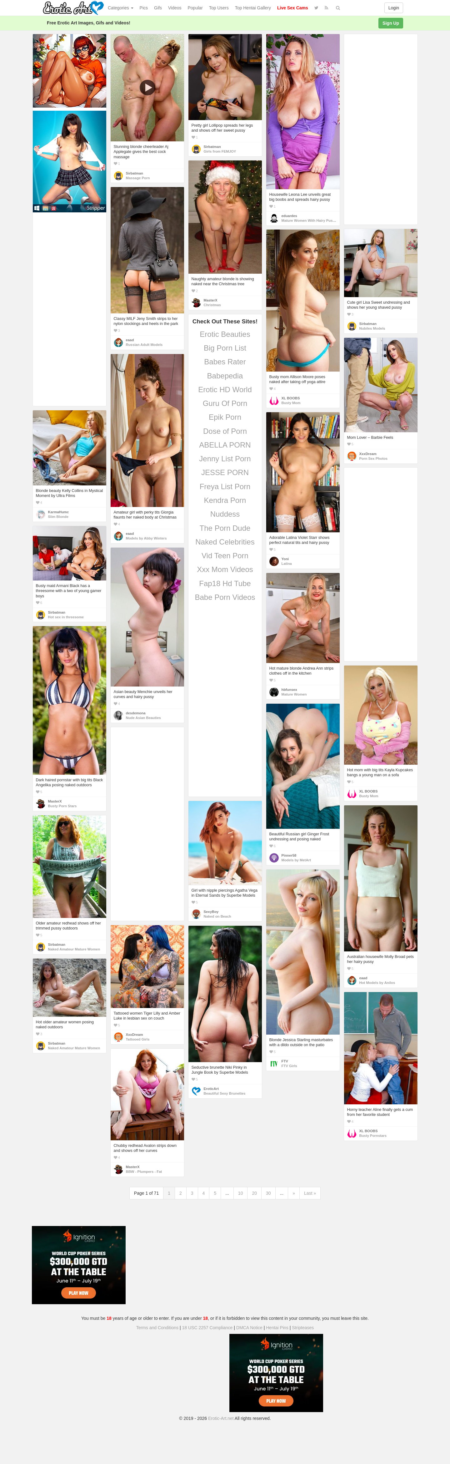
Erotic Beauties (225, 334)
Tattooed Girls (138, 1039)
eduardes (289, 216)
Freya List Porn (225, 486)
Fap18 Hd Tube (225, 583)
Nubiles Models (372, 328)
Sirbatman (134, 173)
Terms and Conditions (157, 1327)
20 (254, 1193)
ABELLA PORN (225, 445)
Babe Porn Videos (225, 597)
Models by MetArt (296, 860)
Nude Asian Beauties (143, 718)
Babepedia (225, 376)
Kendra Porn (225, 500)
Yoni (285, 559)
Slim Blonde (58, 517)
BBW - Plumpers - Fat (144, 1171)
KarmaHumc (58, 512)
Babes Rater (225, 361)
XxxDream (368, 454)
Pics (144, 7)
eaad (130, 340)
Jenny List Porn (225, 458)
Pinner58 (289, 855)
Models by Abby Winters (146, 538)
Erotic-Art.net (221, 1418)
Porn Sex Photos (373, 458)
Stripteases (303, 1327)
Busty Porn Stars (62, 806)
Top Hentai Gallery (253, 7)
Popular (195, 7)
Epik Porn (225, 417)
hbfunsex (289, 689)
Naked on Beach (217, 916)
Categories (120, 7)
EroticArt (211, 1089)
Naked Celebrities (224, 542)
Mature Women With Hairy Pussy (309, 220)
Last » (310, 1193)
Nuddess (225, 514)
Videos (175, 7)
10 (240, 1193)
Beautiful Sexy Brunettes (225, 1093)
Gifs (158, 7)
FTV (285, 1061)
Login (393, 7)
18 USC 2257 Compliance (207, 1327)
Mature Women (294, 694)
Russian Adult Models (144, 345)
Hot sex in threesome (66, 617)
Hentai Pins (277, 1327)
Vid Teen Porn (225, 555)
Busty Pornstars (373, 1135)
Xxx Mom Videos (225, 569)
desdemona (136, 713)
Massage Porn (138, 178)
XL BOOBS (291, 398)
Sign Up (390, 23)
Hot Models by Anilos (377, 983)
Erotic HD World (225, 389)
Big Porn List (225, 348)
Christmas (212, 305)
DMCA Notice (249, 1327)
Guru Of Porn (225, 403)
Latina (287, 563)
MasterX (211, 300)
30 (268, 1193)
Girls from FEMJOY (220, 151)
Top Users (219, 7)
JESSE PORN (225, 472)
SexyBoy (211, 912)
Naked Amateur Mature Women (74, 949)
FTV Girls (289, 1066)
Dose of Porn (225, 431)
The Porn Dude (225, 528)
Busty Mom (291, 403)
